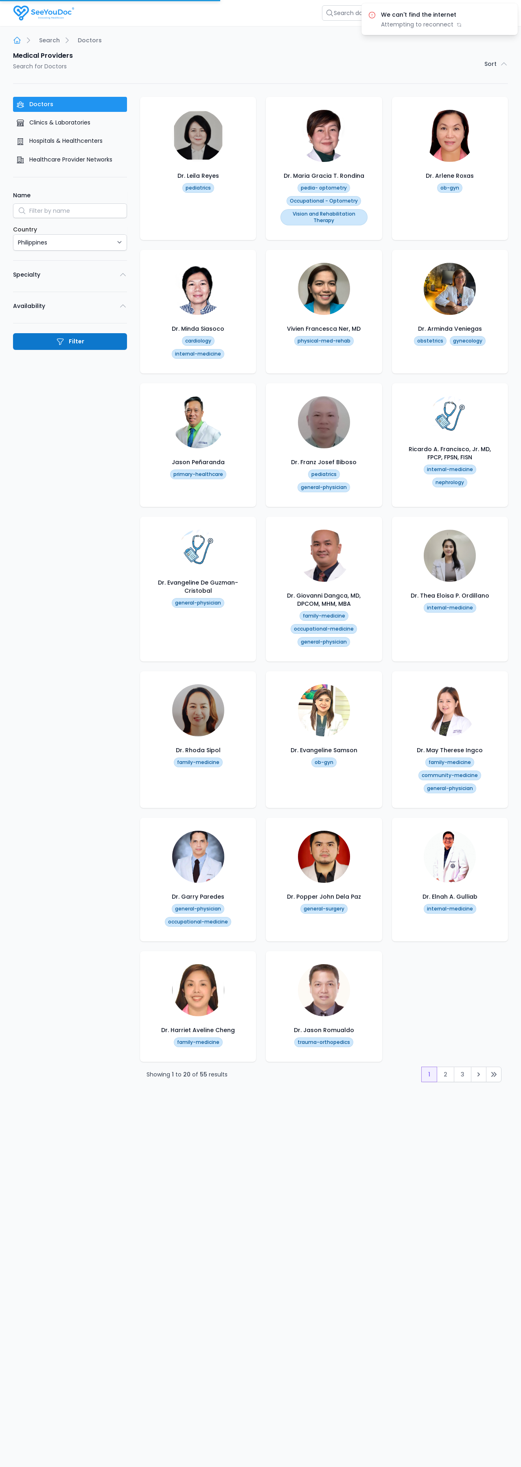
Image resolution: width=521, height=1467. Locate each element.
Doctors (34, 104)
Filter (70, 341)
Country (25, 229)
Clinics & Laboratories (53, 122)
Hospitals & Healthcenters (59, 141)
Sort (496, 64)
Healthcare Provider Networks (64, 159)
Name (22, 195)
